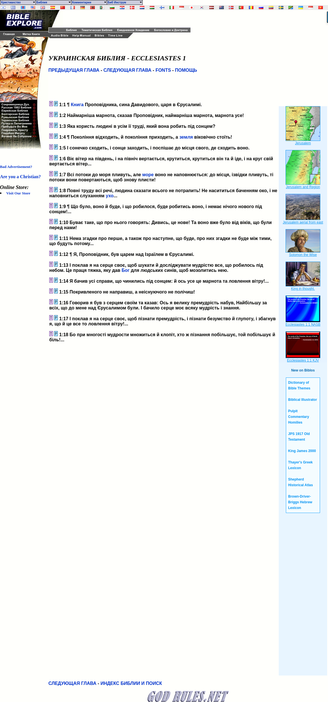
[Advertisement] (129, 18)
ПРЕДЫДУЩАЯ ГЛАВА (73, 70)
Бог (126, 270)
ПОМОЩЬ (186, 70)
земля (186, 137)
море (148, 174)
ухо (109, 195)
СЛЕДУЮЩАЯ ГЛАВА (127, 70)
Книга (77, 104)
